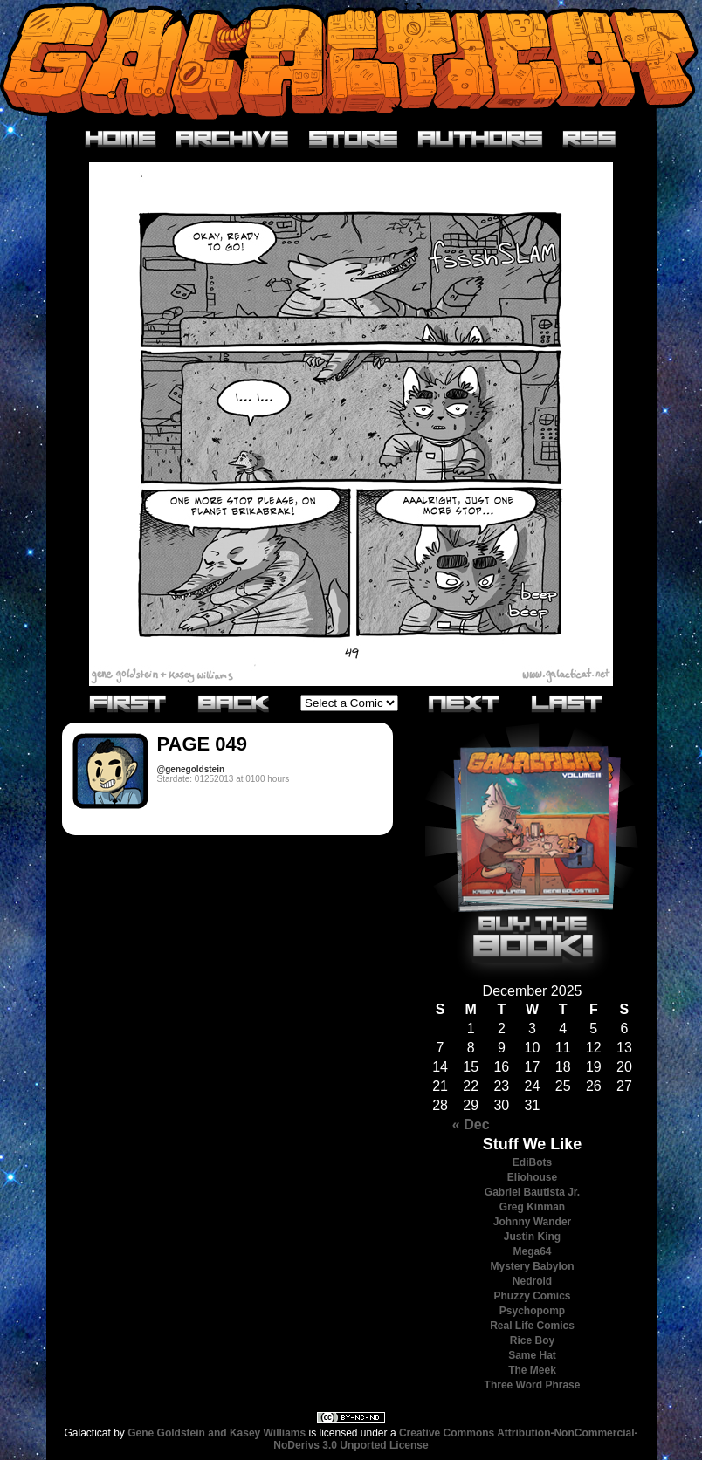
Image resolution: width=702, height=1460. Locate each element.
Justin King (532, 1236)
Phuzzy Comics (531, 1296)
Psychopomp (532, 1311)
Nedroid (532, 1281)
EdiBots (532, 1162)
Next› (464, 702)
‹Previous (234, 702)
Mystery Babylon (532, 1266)
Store (353, 139)
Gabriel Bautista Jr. (532, 1192)
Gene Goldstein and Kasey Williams (216, 1433)
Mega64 (532, 1251)
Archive (233, 139)
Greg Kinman (532, 1207)
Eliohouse (532, 1177)
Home (121, 139)
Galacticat (351, 60)
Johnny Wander (532, 1222)
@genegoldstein (191, 769)
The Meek (532, 1370)
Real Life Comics (532, 1325)
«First (128, 702)
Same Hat (532, 1355)
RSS (589, 139)
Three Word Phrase (533, 1385)
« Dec (471, 1124)
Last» (567, 702)
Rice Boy (532, 1340)
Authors (480, 139)
